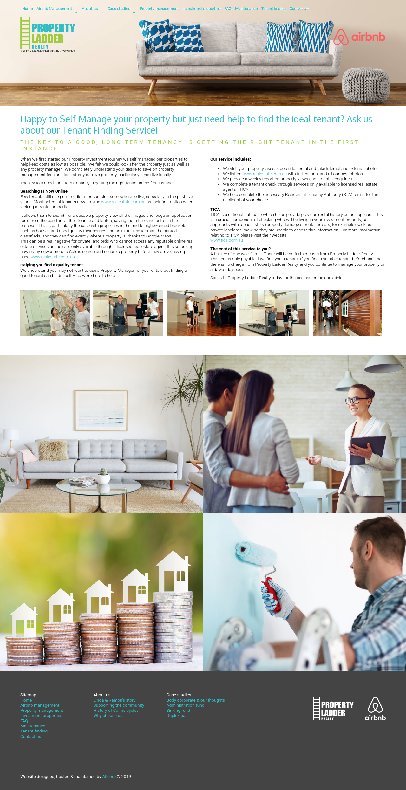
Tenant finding (273, 8)
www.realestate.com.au (123, 201)
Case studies (119, 8)
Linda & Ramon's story (114, 700)
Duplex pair (177, 715)
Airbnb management (39, 705)
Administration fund (186, 705)
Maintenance (246, 8)
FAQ (227, 8)
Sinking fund (178, 710)
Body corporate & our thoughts (196, 700)
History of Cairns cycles (116, 710)
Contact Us (299, 8)
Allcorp (109, 776)
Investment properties (201, 8)
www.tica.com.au (226, 240)
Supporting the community (118, 705)
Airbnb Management (54, 8)
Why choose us (107, 715)
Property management (159, 8)
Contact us (30, 736)
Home (27, 8)
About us (90, 8)
